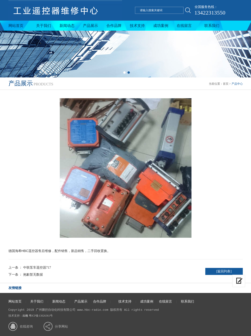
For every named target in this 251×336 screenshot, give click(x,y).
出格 (25, 315)
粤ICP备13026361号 (41, 315)
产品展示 (90, 26)
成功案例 (160, 26)
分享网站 (61, 326)
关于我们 (43, 26)
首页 (226, 83)
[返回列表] (224, 271)
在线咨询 (26, 326)
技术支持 (137, 26)
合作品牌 (113, 26)
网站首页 (15, 26)
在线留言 (184, 26)
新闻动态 (67, 26)
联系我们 (211, 26)
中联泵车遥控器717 (37, 267)
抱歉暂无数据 (33, 274)
